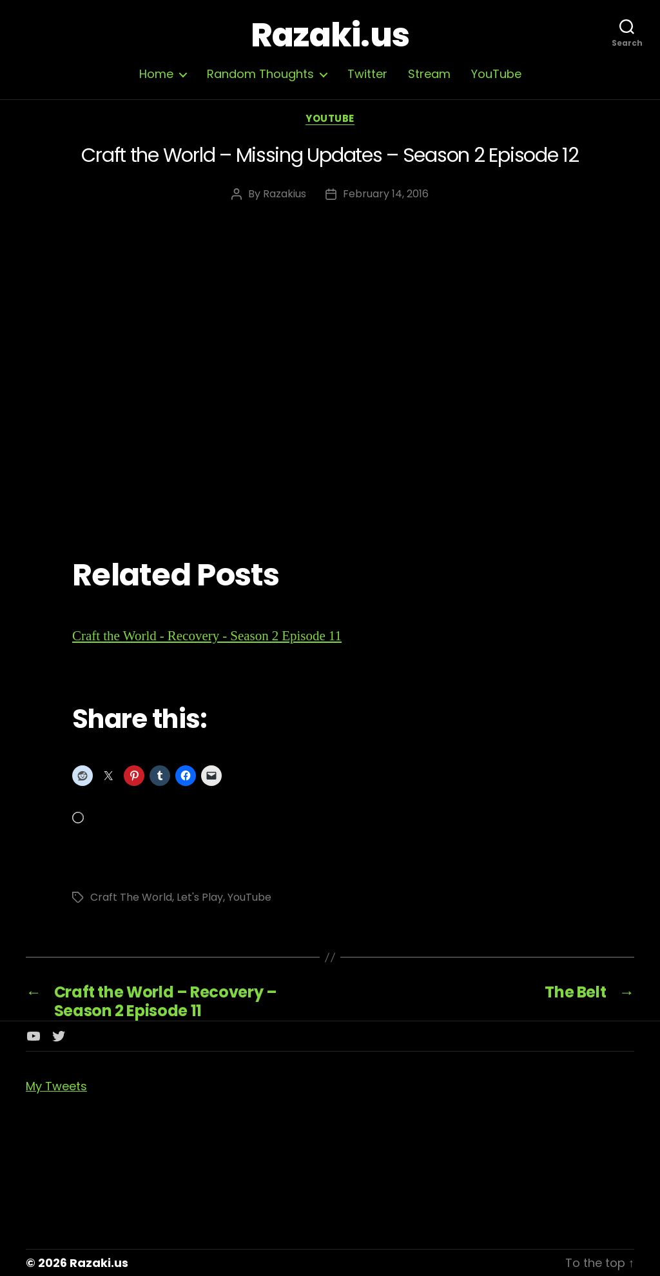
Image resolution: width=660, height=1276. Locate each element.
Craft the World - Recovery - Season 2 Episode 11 (207, 636)
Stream (429, 74)
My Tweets (56, 1086)
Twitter (367, 74)
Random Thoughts (260, 74)
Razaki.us (330, 35)
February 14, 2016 (386, 193)
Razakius (284, 193)
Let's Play (200, 897)
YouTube (496, 74)
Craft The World (131, 897)
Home (156, 74)
